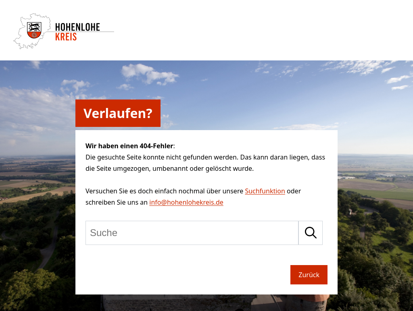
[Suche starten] (310, 233)
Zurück (308, 274)
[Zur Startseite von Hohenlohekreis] (63, 46)
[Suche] (192, 233)
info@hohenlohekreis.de (186, 202)
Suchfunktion (265, 191)
